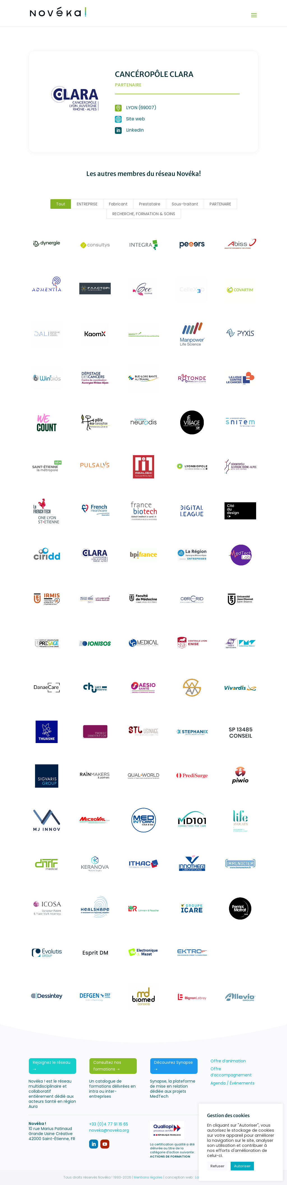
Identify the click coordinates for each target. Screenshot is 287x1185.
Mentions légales (148, 1177)
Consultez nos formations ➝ (107, 1066)
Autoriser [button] (242, 1166)
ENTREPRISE (87, 204)
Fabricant (118, 204)
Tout (60, 204)
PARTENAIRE (220, 204)
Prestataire (149, 204)
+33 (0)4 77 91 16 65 (108, 1124)
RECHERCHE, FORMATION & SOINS (143, 214)
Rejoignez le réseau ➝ (51, 1066)
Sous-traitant (185, 204)
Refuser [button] (217, 1166)
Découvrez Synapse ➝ (173, 1066)
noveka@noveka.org (109, 1130)
